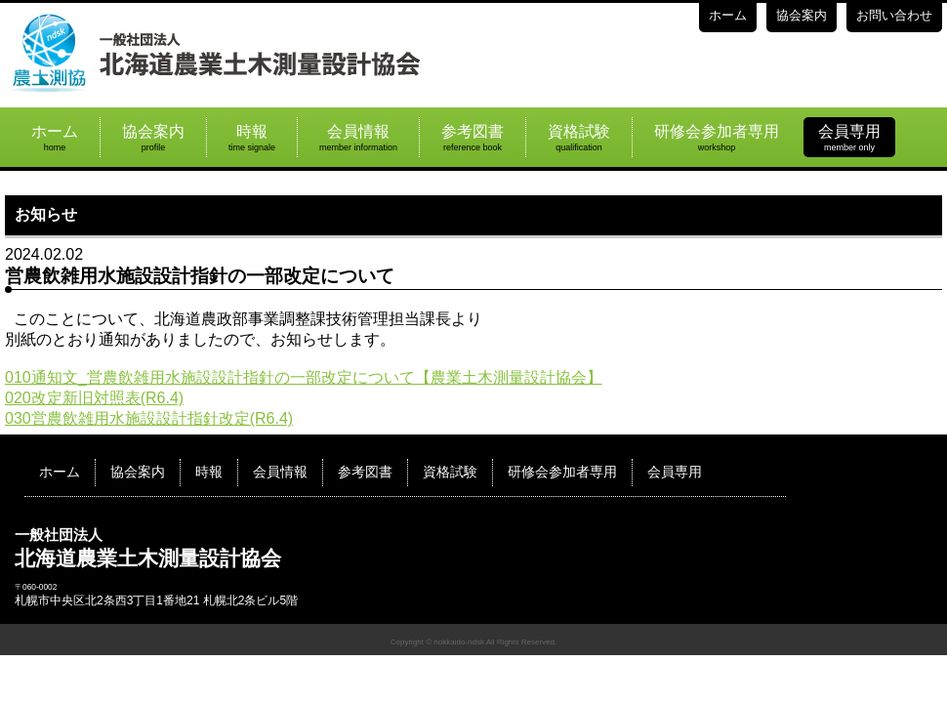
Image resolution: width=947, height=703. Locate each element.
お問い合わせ (894, 15)
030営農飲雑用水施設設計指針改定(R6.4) (149, 418)
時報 (251, 137)
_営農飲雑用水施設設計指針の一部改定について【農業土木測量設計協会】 (340, 377)
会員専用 (849, 137)
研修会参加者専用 (716, 137)
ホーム (728, 15)
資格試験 (579, 137)
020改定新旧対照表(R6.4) (94, 398)
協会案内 (801, 15)
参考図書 (472, 137)
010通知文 (41, 377)
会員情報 (358, 137)
